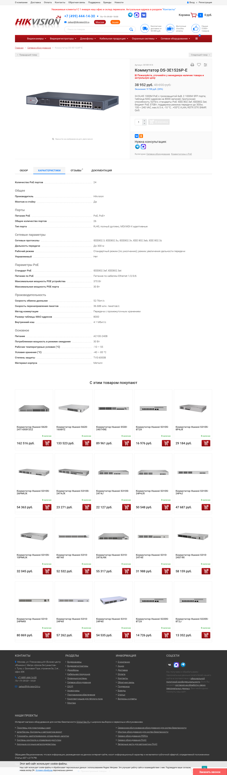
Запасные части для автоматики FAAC (137, 744)
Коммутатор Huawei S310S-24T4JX (72, 492)
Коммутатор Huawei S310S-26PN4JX (33, 492)
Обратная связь (76, 2)
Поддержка (94, 2)
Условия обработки (43, 770)
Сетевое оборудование (174, 38)
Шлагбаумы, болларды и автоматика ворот (39, 732)
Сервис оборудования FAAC (132, 740)
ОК (204, 768)
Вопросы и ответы (127, 698)
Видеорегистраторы (62, 38)
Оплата (48, 2)
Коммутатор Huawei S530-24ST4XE (111, 428)
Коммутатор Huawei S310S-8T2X (152, 428)
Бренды (107, 2)
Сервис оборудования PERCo (133, 736)
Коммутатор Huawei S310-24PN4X (32, 620)
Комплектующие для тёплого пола (85, 698)
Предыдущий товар (27, 55)
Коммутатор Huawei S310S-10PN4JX (33, 556)
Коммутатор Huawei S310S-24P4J (192, 492)
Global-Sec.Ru (83, 722)
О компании (21, 2)
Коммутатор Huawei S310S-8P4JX (192, 428)
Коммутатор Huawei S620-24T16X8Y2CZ (32, 428)
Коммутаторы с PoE (181, 154)
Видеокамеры (35, 38)
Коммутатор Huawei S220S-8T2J (192, 620)
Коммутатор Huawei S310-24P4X (72, 620)
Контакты (60, 2)
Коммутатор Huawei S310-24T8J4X (111, 556)
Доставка (36, 2)
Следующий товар (200, 55)
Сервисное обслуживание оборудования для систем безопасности (152, 727)
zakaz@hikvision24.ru (78, 22)
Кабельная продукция (113, 38)
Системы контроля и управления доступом (39, 740)
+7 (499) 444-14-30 (79, 16)
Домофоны (86, 38)
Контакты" (169, 9)
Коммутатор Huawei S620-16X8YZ (72, 428)
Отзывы (77, 170)
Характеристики (49, 170)
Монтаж (100, 22)
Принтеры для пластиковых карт (34, 727)
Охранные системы (143, 38)
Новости (119, 2)
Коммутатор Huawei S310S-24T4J (112, 492)
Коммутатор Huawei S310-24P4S (111, 620)
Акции (115, 22)
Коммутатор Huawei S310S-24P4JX (152, 492)
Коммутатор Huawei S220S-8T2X (152, 620)
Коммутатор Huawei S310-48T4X (72, 556)
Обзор (24, 170)
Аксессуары (73, 690)
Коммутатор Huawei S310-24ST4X (191, 556)
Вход (191, 2)
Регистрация (205, 2)
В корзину (161, 121)
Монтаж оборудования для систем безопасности (143, 732)
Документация (101, 170)
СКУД (70, 686)
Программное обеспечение (81, 694)
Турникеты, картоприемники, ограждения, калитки (43, 736)
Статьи (121, 694)
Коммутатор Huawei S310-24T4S (151, 556)
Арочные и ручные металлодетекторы (36, 744)
